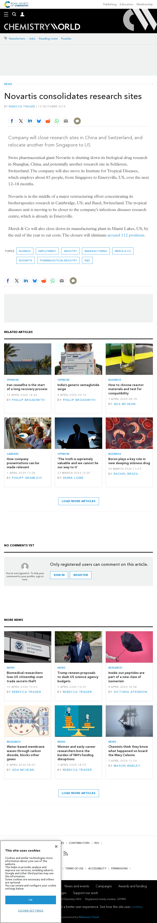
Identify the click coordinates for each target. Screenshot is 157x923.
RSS (96, 842)
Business (25, 251)
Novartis (25, 260)
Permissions (119, 868)
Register (80, 575)
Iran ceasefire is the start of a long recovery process (27, 387)
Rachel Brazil (126, 474)
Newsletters (17, 38)
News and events (77, 886)
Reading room (48, 38)
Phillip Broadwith (28, 400)
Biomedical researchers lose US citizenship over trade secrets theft (25, 677)
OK (31, 899)
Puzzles (66, 38)
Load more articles (78, 501)
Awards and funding (132, 886)
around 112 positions (126, 235)
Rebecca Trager (22, 106)
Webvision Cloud (88, 917)
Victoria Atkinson (130, 692)
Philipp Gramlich (27, 478)
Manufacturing (96, 251)
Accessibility (97, 868)
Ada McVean (125, 404)
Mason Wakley (127, 766)
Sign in (59, 575)
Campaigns (104, 886)
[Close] (56, 846)
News (8, 84)
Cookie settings (31, 910)
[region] (30, 881)
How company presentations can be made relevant (23, 463)
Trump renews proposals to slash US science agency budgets (77, 677)
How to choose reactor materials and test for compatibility (126, 389)
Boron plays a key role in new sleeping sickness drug (129, 461)
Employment (47, 251)
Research (115, 667)
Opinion (13, 379)
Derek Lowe (73, 478)
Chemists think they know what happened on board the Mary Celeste (128, 751)
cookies (136, 907)
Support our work (85, 893)
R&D (87, 260)
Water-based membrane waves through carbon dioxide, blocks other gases (26, 753)
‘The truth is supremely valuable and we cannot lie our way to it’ (77, 463)
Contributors (79, 842)
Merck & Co (123, 251)
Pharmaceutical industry (58, 260)
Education (126, 4)
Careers (13, 453)
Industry (70, 251)
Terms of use (74, 868)
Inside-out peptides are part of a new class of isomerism (126, 677)
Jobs (32, 38)
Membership (145, 4)
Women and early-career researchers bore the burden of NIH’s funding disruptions (76, 753)
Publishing (110, 4)
